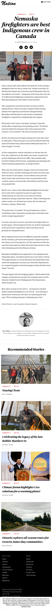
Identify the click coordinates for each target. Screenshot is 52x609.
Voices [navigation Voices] (4, 564)
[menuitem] (14, 559)
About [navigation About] (28, 559)
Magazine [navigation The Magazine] (6, 581)
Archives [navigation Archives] (29, 570)
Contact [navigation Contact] (29, 567)
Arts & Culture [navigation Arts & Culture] (7, 570)
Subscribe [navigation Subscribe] (29, 562)
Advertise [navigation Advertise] (29, 564)
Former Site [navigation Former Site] (30, 573)
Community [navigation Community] (6, 567)
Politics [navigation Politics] (5, 562)
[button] (46, 2)
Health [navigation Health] (4, 573)
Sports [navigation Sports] (4, 578)
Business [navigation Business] (5, 575)
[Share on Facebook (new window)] (21, 47)
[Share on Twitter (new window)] (26, 47)
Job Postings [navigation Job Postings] (31, 575)
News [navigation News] (4, 559)
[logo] (8, 5)
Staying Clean (11, 390)
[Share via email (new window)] (31, 47)
